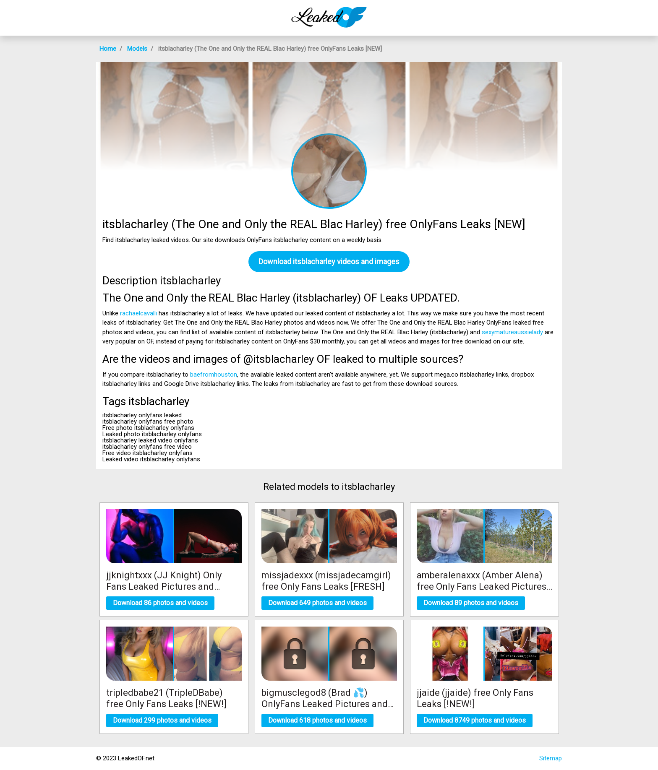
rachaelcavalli (138, 313)
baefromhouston (213, 374)
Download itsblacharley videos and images (329, 261)
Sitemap (550, 758)
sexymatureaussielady (512, 332)
